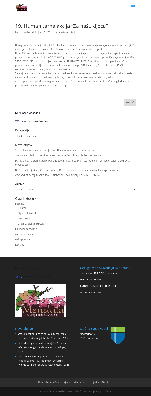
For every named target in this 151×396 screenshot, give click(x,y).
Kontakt (19, 244)
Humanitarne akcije (65, 32)
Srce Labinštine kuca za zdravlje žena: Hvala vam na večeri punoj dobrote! (56, 150)
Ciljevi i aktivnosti (27, 213)
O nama (22, 207)
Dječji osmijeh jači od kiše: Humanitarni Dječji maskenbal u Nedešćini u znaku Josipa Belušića (66, 170)
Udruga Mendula (27, 32)
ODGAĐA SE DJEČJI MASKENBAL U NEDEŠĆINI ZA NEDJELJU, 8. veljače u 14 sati (58, 175)
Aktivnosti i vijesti (24, 234)
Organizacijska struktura (31, 223)
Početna (19, 203)
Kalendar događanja (26, 228)
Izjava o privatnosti (74, 382)
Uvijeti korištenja (99, 382)
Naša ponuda (22, 239)
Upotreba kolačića (48, 382)
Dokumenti (24, 218)
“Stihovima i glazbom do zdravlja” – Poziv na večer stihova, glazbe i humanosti (58, 155)
